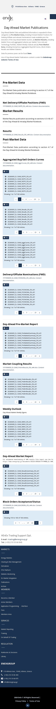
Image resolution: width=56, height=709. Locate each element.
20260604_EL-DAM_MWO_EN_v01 (18, 434)
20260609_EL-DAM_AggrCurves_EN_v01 (20, 243)
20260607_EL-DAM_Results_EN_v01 (19, 214)
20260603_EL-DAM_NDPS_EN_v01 (18, 191)
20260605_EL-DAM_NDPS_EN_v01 (18, 186)
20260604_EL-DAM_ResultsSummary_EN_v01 (22, 483)
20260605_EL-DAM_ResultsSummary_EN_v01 (22, 481)
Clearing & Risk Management (11, 562)
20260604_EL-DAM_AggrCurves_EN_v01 (20, 255)
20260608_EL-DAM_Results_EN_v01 (19, 212)
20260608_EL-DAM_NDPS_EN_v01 (18, 179)
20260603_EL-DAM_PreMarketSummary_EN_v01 (23, 348)
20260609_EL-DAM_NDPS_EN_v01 (18, 176)
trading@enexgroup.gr (17, 539)
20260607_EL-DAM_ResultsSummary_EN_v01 (22, 476)
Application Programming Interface (14, 606)
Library (3, 656)
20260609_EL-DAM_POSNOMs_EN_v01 (20, 290)
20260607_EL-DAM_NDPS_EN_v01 (18, 181)
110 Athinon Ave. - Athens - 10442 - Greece (30, 6)
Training (4, 633)
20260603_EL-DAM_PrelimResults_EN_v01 (21, 394)
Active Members (6, 602)
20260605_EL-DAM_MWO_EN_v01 (18, 431)
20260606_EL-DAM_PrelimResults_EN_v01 (21, 386)
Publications (5, 582)
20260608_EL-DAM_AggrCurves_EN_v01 (20, 245)
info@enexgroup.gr (11, 682)
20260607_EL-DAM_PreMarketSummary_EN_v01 (23, 338)
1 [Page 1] (19, 199)
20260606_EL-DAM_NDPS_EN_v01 (18, 184)
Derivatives (5, 566)
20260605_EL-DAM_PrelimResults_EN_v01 (21, 389)
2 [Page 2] (22, 199)
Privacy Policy (20, 701)
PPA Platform (6, 570)
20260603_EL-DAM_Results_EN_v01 (19, 224)
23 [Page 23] (35, 199)
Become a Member (8, 598)
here (29, 53)
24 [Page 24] (35, 445)
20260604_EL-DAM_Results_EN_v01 (19, 222)
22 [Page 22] (32, 523)
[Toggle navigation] (53, 16)
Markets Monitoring (8, 574)
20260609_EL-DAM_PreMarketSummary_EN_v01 (23, 333)
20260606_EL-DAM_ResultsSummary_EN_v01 (22, 478)
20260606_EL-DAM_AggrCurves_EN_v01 (20, 250)
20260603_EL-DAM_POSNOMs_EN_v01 (20, 304)
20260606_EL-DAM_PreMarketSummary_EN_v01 (23, 340)
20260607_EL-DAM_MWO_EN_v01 (18, 427)
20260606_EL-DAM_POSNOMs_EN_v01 (20, 297)
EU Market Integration (9, 578)
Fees (2, 610)
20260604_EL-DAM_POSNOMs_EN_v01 (20, 302)
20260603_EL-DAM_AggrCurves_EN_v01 (20, 257)
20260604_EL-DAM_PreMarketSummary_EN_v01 (23, 345)
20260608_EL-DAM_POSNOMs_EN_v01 (20, 292)
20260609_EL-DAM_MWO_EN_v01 (18, 422)
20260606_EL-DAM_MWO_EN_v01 (18, 429)
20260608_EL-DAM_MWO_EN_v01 (18, 424)
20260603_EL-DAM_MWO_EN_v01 (18, 436)
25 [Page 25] (35, 494)
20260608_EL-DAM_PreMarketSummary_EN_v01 (23, 336)
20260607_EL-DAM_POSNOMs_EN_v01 (20, 295)
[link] (16, 199)
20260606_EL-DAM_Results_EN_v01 (19, 217)
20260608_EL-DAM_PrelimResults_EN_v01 (21, 382)
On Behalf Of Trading (8, 637)
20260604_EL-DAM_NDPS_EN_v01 (18, 189)
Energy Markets (6, 558)
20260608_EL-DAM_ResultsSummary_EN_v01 (22, 473)
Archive (3, 586)
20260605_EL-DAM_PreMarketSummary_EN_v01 (23, 343)
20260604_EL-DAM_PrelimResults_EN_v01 (21, 391)
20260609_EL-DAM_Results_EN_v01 (19, 210)
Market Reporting (7, 629)
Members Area (6, 614)
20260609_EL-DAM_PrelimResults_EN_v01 (21, 379)
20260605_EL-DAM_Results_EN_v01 (19, 219)
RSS (6, 171)
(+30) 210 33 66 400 (11, 675)
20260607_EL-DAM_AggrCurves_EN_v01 (20, 247)
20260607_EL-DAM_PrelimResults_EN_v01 (21, 384)
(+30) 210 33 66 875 (11, 678)
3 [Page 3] (26, 232)
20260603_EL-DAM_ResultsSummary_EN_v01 (22, 486)
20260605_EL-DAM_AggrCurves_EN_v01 (20, 252)
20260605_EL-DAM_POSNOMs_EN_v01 (20, 299)
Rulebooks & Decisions (9, 652)
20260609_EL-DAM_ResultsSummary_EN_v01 (22, 471)
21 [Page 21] (28, 523)
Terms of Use (34, 701)
